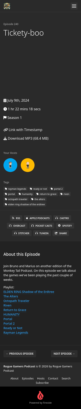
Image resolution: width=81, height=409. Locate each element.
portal (10, 194)
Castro (62, 218)
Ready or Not (12, 328)
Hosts (41, 378)
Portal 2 (9, 323)
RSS (16, 218)
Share (61, 233)
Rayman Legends (15, 332)
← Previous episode (19, 353)
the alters (38, 199)
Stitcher (21, 233)
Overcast (17, 225)
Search (66, 378)
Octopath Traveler (16, 301)
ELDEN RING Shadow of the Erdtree (28, 292)
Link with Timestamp (22, 129)
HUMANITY (11, 314)
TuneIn (42, 233)
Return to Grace (14, 310)
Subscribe (42, 383)
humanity (26, 194)
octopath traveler (16, 199)
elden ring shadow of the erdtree (25, 204)
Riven (7, 305)
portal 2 (57, 188)
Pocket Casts (41, 225)
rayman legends (15, 188)
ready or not (38, 188)
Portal (7, 319)
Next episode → (64, 353)
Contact (53, 378)
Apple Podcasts (37, 218)
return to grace (47, 194)
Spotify (65, 225)
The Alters (10, 296)
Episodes (27, 378)
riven (64, 194)
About (15, 378)
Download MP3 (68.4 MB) (25, 138)
